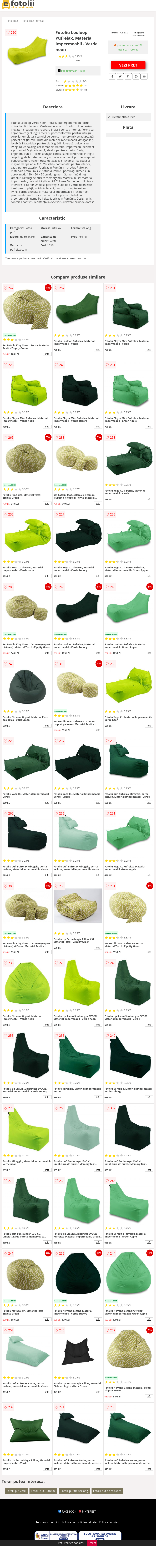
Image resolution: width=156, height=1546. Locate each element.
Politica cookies (109, 1522)
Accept (92, 1543)
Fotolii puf (12, 20)
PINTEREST (87, 1511)
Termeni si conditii (47, 1522)
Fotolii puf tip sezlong (74, 1491)
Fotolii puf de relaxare (107, 1491)
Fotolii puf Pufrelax (33, 20)
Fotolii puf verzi (16, 1491)
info (47, 353)
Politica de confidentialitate (79, 1522)
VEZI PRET (128, 65)
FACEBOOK (67, 1511)
